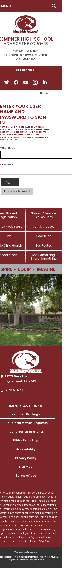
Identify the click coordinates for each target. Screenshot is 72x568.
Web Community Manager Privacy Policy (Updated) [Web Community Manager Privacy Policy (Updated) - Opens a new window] (38, 557)
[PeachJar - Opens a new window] (44, 236)
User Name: (7, 148)
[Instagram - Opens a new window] (35, 83)
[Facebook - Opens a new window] (16, 83)
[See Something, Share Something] (44, 256)
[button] (54, 6)
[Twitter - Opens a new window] (6, 83)
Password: (7, 164)
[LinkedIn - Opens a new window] (45, 83)
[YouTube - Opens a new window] (26, 83)
